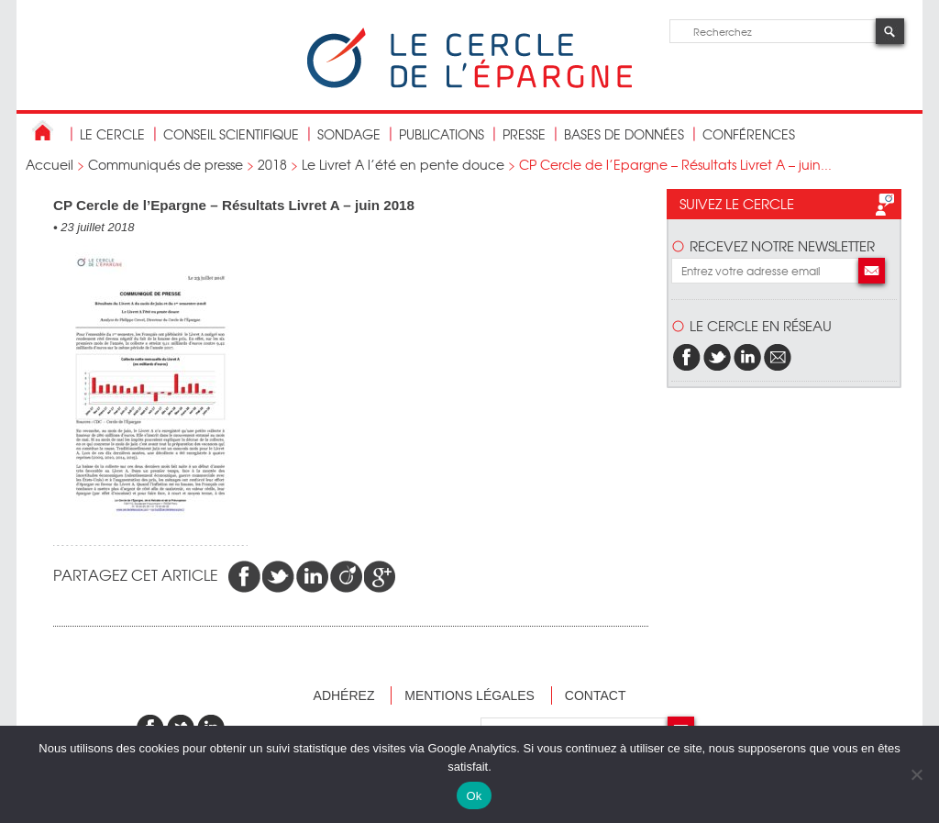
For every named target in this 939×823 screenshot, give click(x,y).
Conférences (748, 134)
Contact (595, 695)
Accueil (49, 164)
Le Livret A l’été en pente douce (403, 164)
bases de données (624, 134)
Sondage (349, 134)
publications (441, 134)
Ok (473, 796)
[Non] (916, 774)
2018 (272, 164)
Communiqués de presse (165, 164)
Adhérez (344, 695)
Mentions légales (469, 695)
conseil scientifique (231, 134)
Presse (524, 134)
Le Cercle (112, 134)
